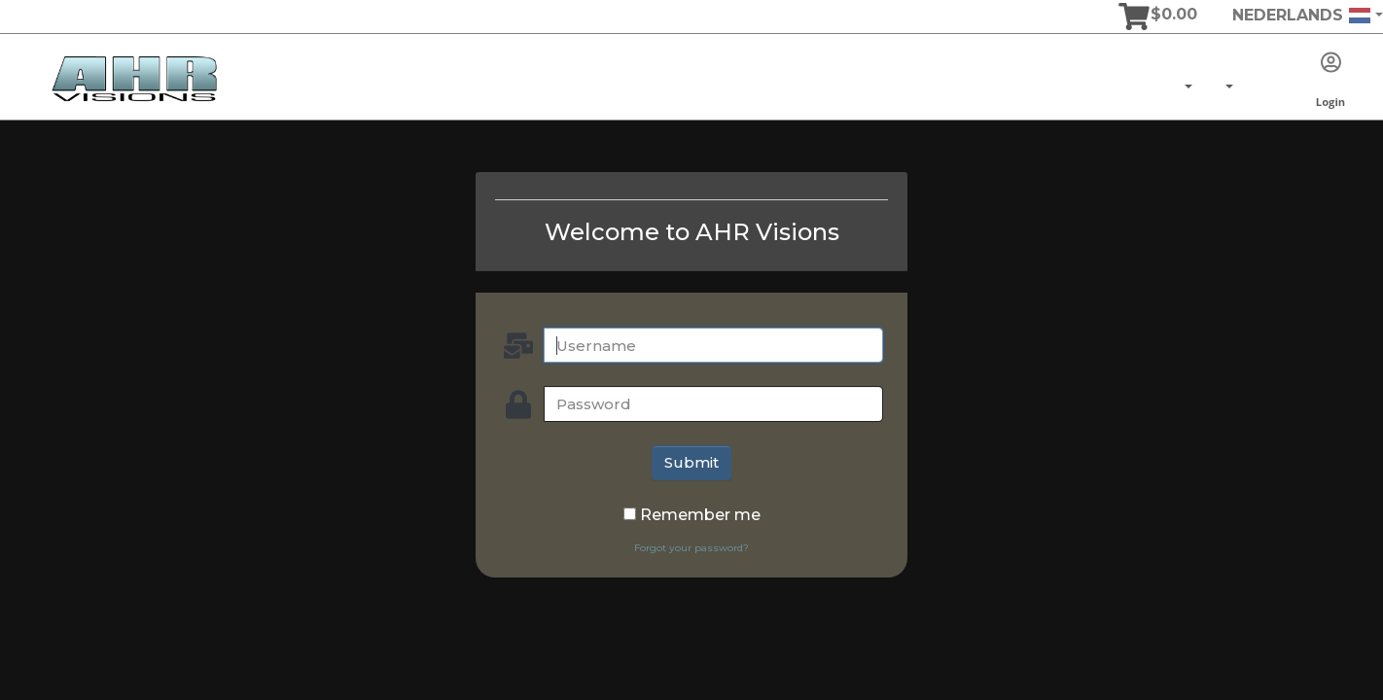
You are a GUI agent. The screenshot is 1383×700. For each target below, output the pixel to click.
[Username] (713, 346)
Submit (691, 462)
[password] (713, 404)
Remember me (700, 515)
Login (1330, 81)
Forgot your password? (691, 548)
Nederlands (1301, 15)
